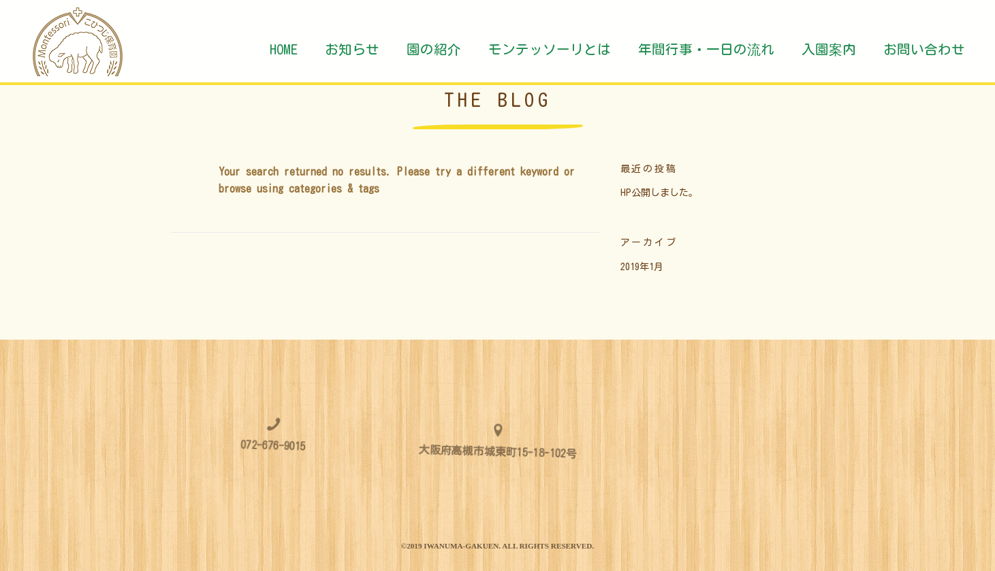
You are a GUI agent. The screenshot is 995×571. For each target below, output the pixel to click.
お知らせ (352, 49)
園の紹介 (434, 49)
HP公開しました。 (659, 192)
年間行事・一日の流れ (706, 49)
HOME (284, 49)
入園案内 (829, 49)
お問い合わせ (924, 49)
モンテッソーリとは (549, 49)
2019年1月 (641, 267)
